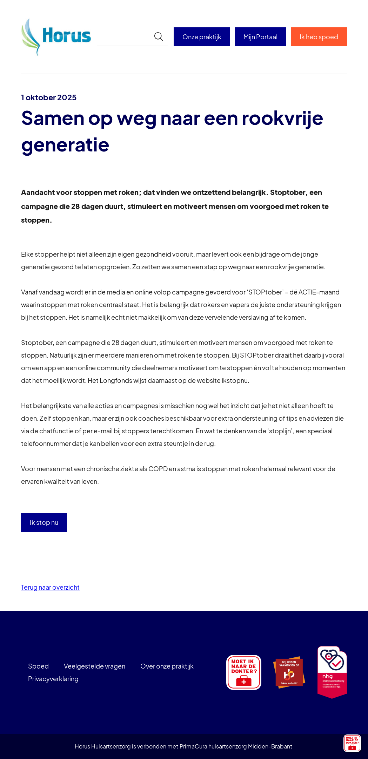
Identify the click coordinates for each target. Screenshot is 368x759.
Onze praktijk (201, 37)
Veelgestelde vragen (94, 666)
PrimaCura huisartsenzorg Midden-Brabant (236, 746)
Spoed (38, 666)
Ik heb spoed (319, 37)
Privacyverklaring (53, 679)
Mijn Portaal (260, 37)
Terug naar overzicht (50, 587)
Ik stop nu (44, 522)
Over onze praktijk (167, 666)
